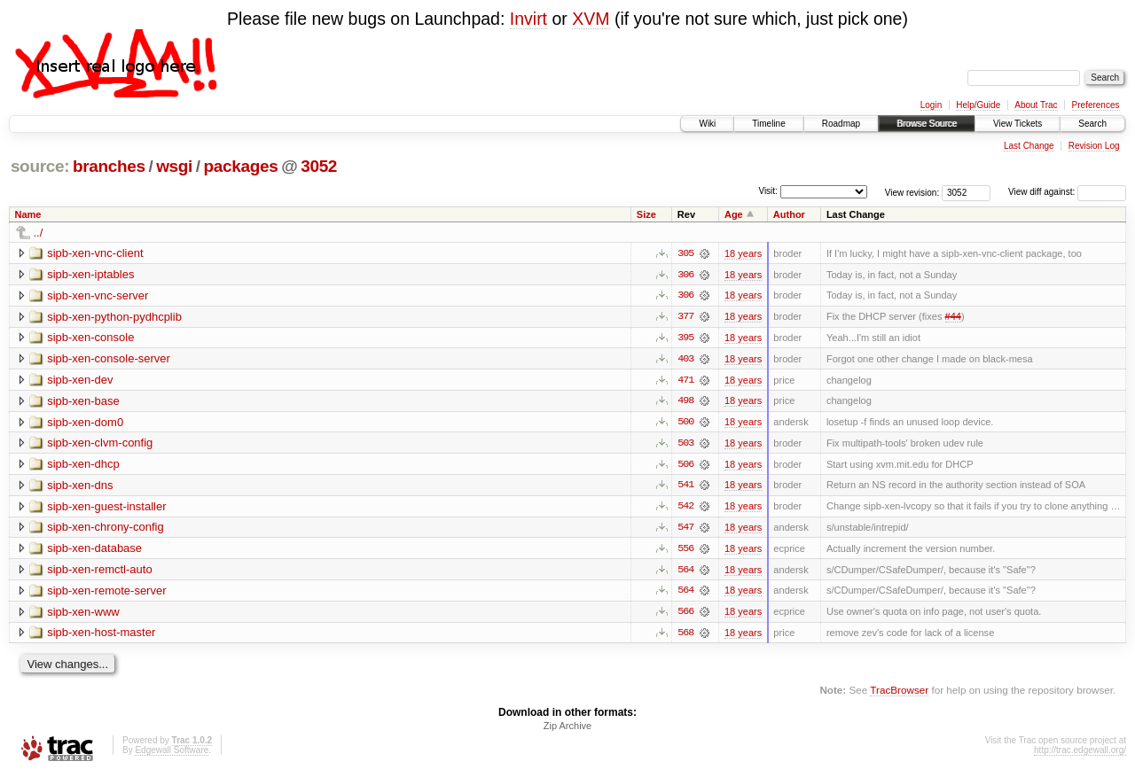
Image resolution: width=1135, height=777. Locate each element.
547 (685, 530)
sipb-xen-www (83, 614)
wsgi (174, 166)
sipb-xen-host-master (101, 635)
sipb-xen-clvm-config (100, 444)
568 (685, 636)
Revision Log (1094, 146)
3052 (319, 166)
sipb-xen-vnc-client (95, 253)
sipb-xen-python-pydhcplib (114, 316)
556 (685, 551)
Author (789, 214)
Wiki (707, 123)
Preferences (1096, 105)
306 (685, 275)
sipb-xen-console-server (108, 359)
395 (685, 338)
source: (40, 166)
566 (685, 615)
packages (241, 166)
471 (685, 381)
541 (685, 487)
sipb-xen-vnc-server (97, 295)
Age (733, 214)
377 (685, 317)
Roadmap (841, 123)
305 (685, 253)
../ (38, 232)
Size (646, 214)
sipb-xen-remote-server (106, 593)
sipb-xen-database (94, 550)
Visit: (768, 191)
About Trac (1035, 105)
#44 (953, 317)
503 (685, 445)
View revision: (912, 192)
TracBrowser (899, 693)
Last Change (1029, 146)
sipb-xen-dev (80, 380)
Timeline (768, 123)
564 (685, 572)
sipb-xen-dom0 (85, 423)
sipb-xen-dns (80, 486)
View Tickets (1017, 123)
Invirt (528, 18)
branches (109, 166)
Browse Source (926, 123)
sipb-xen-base (83, 401)
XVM (590, 18)
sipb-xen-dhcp (83, 465)
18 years (743, 253)
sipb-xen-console (90, 338)
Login (931, 105)
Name (28, 214)
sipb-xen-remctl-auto (100, 572)
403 (685, 360)
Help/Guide (978, 105)
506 (685, 466)
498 (685, 402)
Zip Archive (567, 729)
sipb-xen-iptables (90, 274)
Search (1092, 123)
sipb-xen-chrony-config (105, 529)
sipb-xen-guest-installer (106, 508)
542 (685, 508)
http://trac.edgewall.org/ (1080, 753)
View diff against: (1067, 192)
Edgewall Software (171, 753)
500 (685, 423)
